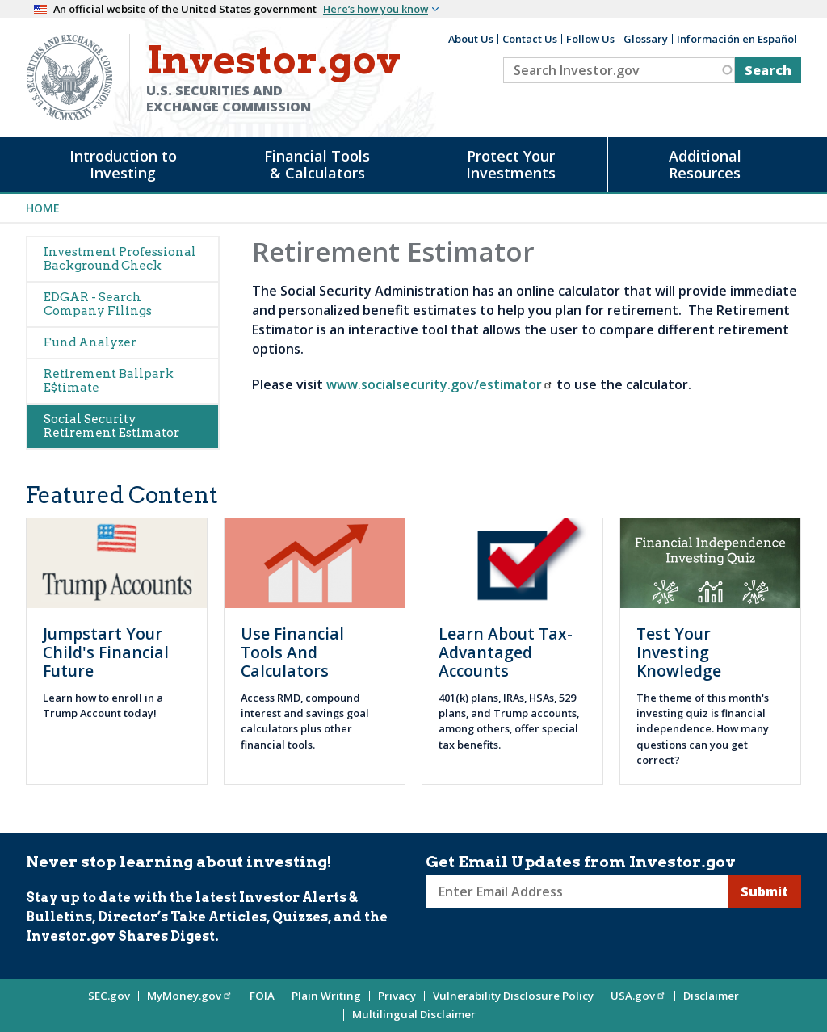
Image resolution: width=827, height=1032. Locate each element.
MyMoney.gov (190, 995)
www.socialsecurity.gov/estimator (439, 384)
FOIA (262, 995)
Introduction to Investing (123, 164)
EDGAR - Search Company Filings (98, 304)
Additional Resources (705, 164)
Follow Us (590, 38)
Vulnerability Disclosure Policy (513, 995)
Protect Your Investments (511, 164)
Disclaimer (711, 995)
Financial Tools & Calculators (317, 164)
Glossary (645, 38)
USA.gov (638, 995)
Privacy (397, 995)
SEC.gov (109, 995)
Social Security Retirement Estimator (111, 426)
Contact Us (529, 38)
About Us (470, 38)
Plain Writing (326, 995)
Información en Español (737, 38)
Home (43, 208)
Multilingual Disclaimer (414, 1014)
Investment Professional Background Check (120, 259)
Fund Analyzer (90, 342)
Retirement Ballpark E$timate (109, 381)
